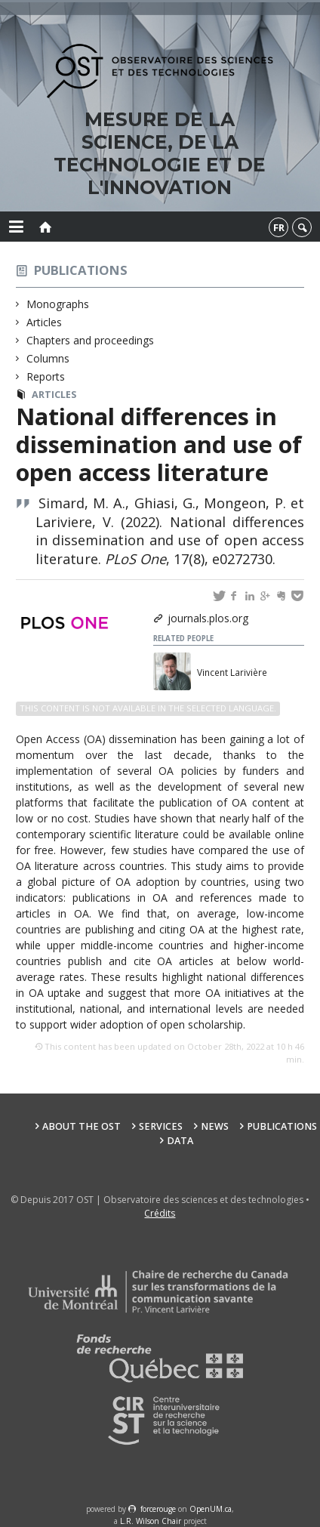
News (215, 1126)
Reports (46, 376)
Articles (44, 322)
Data (180, 1140)
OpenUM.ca (210, 1509)
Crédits (159, 1213)
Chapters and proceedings (90, 340)
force (158, 1509)
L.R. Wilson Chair (150, 1521)
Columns (48, 358)
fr (279, 227)
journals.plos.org (208, 618)
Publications (81, 270)
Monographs (58, 304)
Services (161, 1126)
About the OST (81, 1126)
